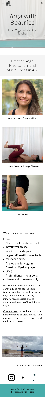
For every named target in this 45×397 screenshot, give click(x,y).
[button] (3, 3)
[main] (22, 24)
